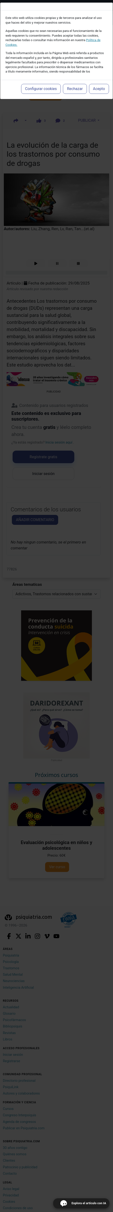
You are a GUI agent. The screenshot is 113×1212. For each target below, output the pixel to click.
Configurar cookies (41, 88)
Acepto (99, 88)
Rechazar (75, 88)
